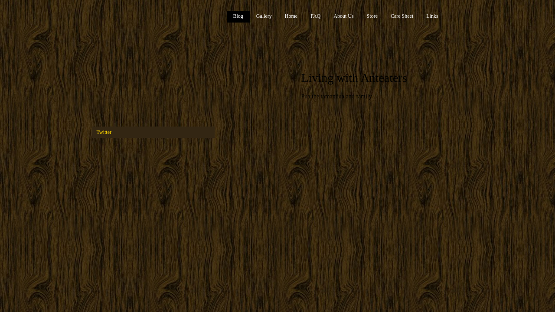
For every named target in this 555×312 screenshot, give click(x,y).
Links (432, 16)
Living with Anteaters (354, 77)
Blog (238, 16)
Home (291, 16)
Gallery (264, 16)
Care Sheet (402, 16)
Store (372, 16)
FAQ (315, 16)
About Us (343, 16)
